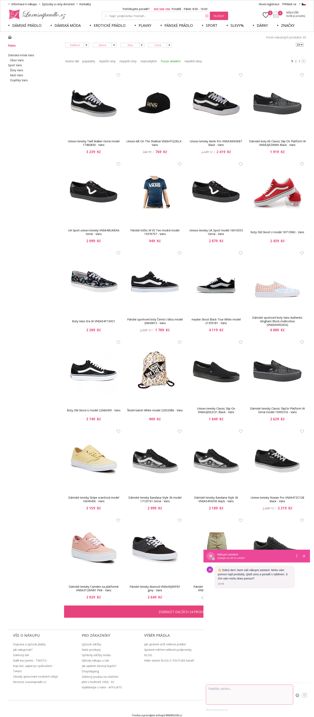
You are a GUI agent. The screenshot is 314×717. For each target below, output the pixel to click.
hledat (218, 16)
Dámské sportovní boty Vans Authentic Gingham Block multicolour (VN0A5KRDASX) (277, 321)
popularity (88, 61)
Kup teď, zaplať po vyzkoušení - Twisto (33, 668)
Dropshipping (90, 671)
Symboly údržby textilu (96, 655)
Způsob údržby (91, 644)
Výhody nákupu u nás (95, 660)
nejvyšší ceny (128, 61)
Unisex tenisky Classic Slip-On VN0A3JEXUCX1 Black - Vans (216, 410)
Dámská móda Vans (21, 55)
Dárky (262, 25)
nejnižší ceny (107, 61)
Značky (288, 25)
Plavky (145, 25)
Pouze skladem (171, 61)
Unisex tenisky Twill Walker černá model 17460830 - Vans (94, 143)
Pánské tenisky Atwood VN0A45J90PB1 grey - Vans (155, 588)
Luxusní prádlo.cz (36, 14)
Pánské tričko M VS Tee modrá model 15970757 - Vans (154, 232)
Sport (211, 25)
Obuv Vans (17, 60)
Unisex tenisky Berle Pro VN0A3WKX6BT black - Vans (216, 143)
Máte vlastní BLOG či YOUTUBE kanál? (169, 660)
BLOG (148, 655)
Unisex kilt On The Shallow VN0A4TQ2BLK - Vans (155, 143)
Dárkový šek (21, 655)
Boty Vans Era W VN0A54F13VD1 (93, 321)
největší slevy (193, 61)
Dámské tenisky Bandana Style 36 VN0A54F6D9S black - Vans (216, 499)
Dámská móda (67, 25)
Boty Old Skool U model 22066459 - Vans (94, 410)
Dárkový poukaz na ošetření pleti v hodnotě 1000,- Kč (100, 679)
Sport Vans (15, 65)
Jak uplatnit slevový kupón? (99, 666)
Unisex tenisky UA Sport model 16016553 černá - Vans (216, 232)
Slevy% (237, 25)
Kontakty (85, 4)
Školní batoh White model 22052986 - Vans (155, 410)
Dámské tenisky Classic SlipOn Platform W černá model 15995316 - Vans (277, 410)
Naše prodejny (91, 650)
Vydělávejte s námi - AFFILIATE (102, 687)
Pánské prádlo (178, 25)
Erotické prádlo (110, 25)
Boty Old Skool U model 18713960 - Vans (277, 232)
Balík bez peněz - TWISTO (30, 660)
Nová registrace (269, 4)
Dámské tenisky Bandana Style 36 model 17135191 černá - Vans (154, 499)
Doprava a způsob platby (29, 644)
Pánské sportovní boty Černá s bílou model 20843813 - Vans (155, 321)
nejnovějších (149, 61)
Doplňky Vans (19, 80)
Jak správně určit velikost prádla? (165, 644)
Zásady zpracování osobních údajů (35, 676)
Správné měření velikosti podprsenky (168, 650)
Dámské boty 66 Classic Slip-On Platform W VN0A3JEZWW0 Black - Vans (277, 143)
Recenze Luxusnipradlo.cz (29, 682)
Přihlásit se (289, 4)
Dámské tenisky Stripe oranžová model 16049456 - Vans (93, 499)
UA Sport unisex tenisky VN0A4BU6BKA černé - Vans (93, 232)
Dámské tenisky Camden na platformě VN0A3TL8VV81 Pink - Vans (94, 588)
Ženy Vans (16, 70)
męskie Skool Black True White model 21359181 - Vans (216, 321)
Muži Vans (16, 75)
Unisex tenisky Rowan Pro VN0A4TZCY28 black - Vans (277, 499)
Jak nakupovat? (22, 650)
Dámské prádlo (26, 25)
